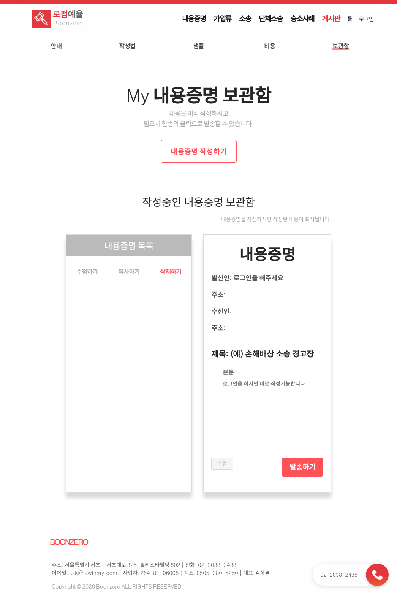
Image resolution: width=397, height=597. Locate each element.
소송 (245, 18)
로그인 (366, 18)
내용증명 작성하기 (199, 151)
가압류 (222, 18)
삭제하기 (170, 271)
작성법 (127, 45)
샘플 (198, 45)
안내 (56, 45)
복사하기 (128, 271)
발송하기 (302, 466)
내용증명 (194, 18)
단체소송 (271, 18)
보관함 (340, 45)
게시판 (331, 18)
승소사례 (302, 18)
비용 (269, 45)
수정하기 (87, 271)
